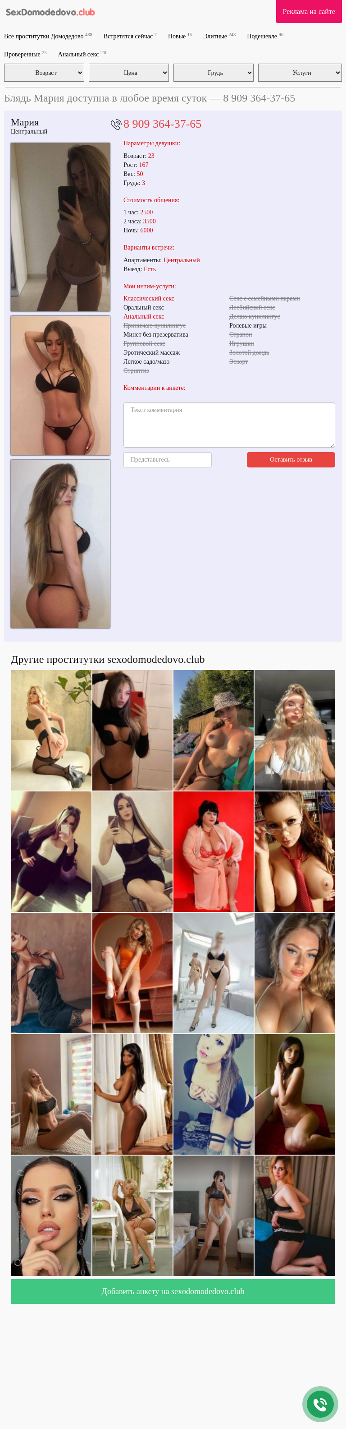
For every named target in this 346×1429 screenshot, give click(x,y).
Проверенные (25, 54)
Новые (180, 36)
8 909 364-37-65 (162, 123)
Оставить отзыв (291, 459)
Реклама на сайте (309, 11)
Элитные (219, 36)
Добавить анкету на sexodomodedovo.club (173, 1291)
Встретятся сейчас (130, 36)
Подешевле (265, 36)
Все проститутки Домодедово (48, 36)
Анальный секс (83, 54)
